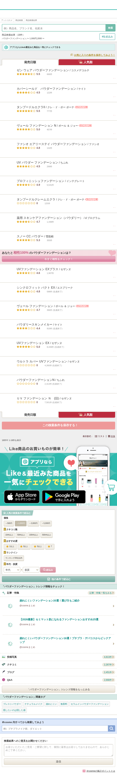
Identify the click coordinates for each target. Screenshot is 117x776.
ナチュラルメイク (33, 704)
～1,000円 (21, 523)
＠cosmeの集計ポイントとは (100, 771)
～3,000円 (33, 523)
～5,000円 (46, 523)
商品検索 (19, 20)
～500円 (8, 523)
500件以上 (46, 535)
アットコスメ (6, 20)
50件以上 (21, 535)
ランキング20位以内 (13, 558)
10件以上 (9, 535)
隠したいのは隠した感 (14, 710)
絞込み (109, 36)
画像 (113, 436)
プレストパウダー (12, 704)
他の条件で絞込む (61, 579)
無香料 (64, 704)
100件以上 (33, 535)
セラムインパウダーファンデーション (90, 704)
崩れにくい (51, 704)
